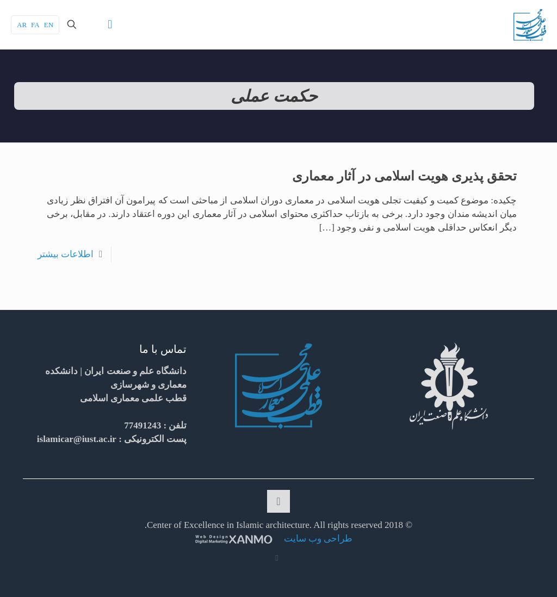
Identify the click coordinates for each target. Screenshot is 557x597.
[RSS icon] (277, 558)
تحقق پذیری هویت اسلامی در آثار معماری (404, 176)
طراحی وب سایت (317, 538)
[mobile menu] (110, 24)
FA (35, 25)
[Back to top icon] (278, 501)
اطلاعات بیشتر (66, 254)
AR (22, 25)
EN (48, 25)
